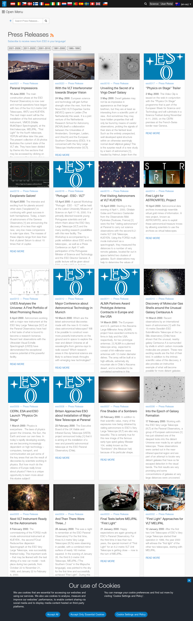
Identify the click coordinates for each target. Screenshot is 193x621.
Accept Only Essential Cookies (87, 614)
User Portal (167, 3)
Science (154, 3)
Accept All (52, 614)
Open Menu (12, 12)
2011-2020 (29, 48)
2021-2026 (14, 48)
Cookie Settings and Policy (131, 614)
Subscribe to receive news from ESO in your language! (37, 41)
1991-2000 (59, 48)
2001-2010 (44, 48)
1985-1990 (74, 48)
